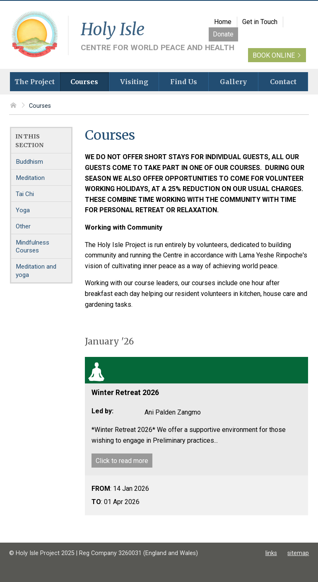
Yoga (23, 210)
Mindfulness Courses (32, 247)
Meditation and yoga (36, 271)
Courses (40, 105)
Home (222, 22)
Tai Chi (25, 194)
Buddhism (29, 161)
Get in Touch (259, 22)
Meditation (30, 178)
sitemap (298, 553)
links (271, 553)
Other (23, 226)
